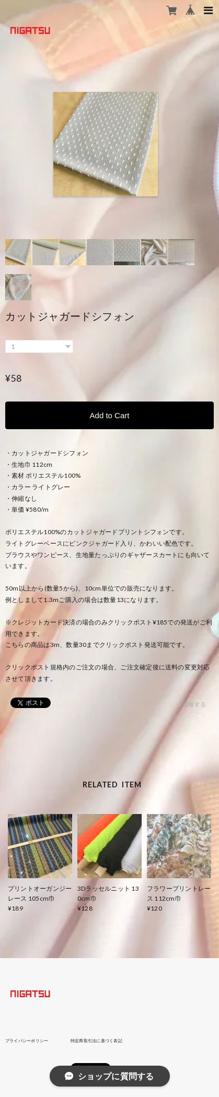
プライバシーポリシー (26, 1040)
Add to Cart (110, 415)
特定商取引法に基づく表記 (96, 1040)
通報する (194, 704)
